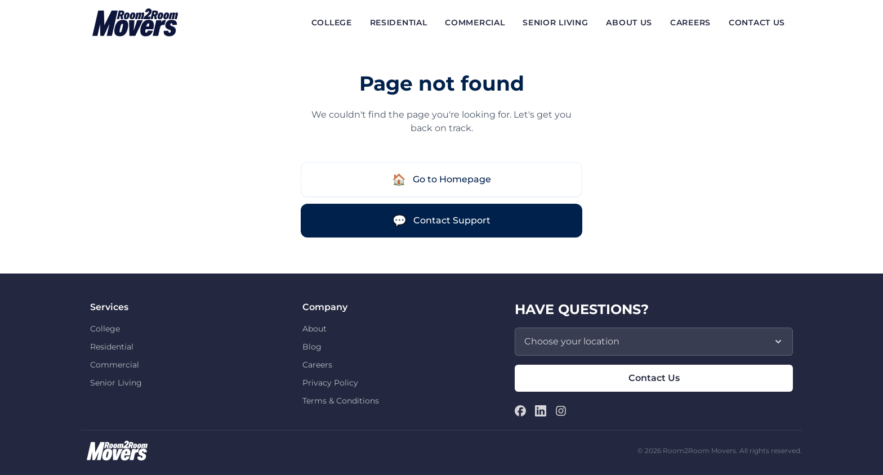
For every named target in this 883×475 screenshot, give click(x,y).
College (105, 329)
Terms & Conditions (340, 401)
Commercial (114, 365)
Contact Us (654, 378)
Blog (312, 347)
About (314, 329)
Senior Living (116, 383)
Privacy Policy (330, 383)
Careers (317, 365)
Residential (111, 347)
